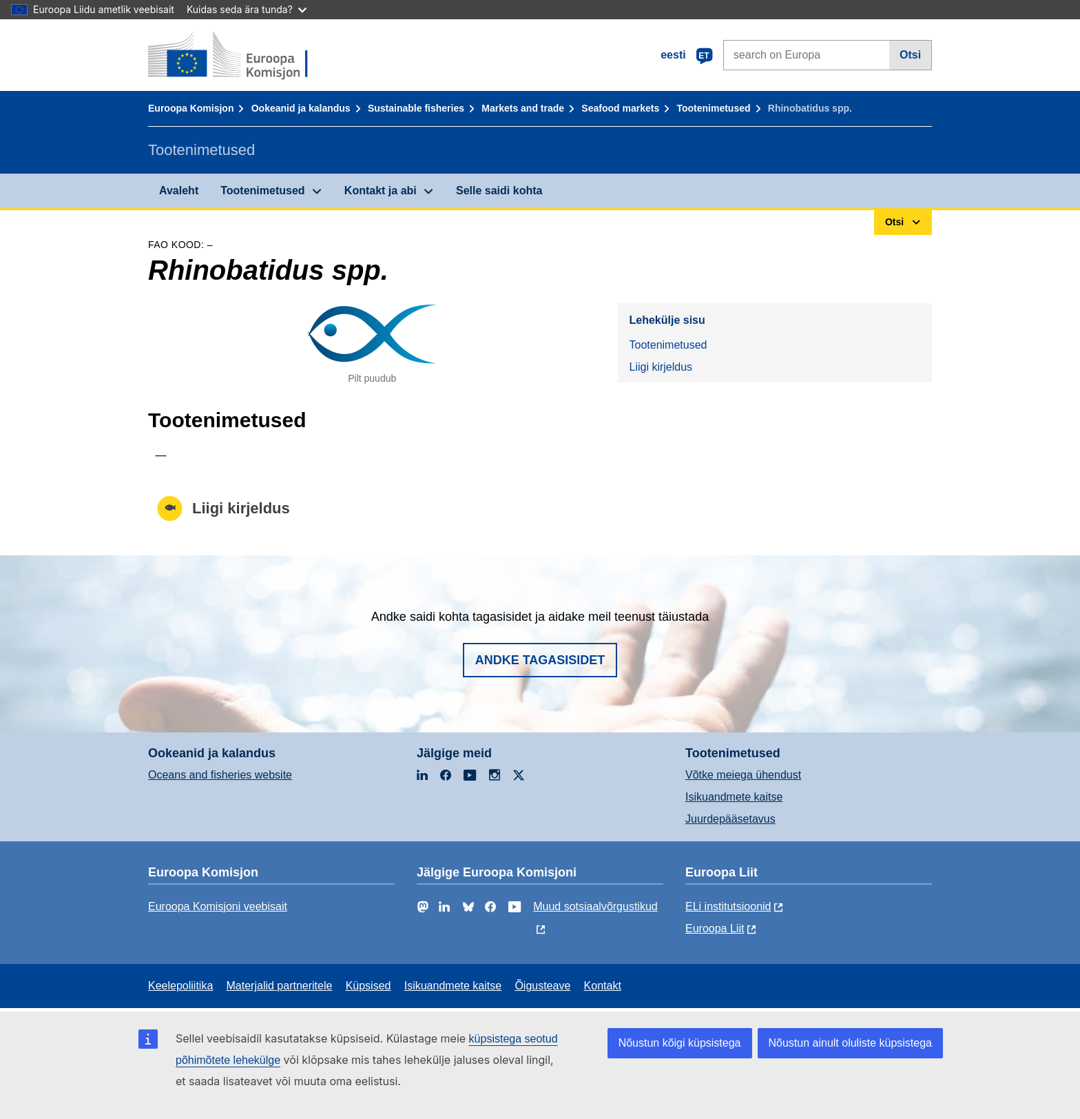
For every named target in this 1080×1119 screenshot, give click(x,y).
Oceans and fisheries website (220, 775)
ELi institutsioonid (728, 906)
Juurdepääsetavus (730, 819)
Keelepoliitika (180, 986)
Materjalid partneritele (280, 986)
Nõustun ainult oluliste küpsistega (850, 1043)
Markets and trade (522, 108)
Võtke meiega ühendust (743, 775)
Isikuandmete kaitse (733, 797)
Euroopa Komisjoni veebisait (217, 906)
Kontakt (602, 986)
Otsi (910, 55)
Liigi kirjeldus (660, 367)
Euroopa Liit (714, 928)
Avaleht (178, 190)
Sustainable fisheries (416, 108)
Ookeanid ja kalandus (301, 108)
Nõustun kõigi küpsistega (680, 1043)
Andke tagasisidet (540, 660)
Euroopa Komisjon (190, 108)
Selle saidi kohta (499, 190)
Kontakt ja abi (380, 190)
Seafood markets (620, 108)
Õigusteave (542, 986)
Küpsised (368, 986)
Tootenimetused (713, 108)
